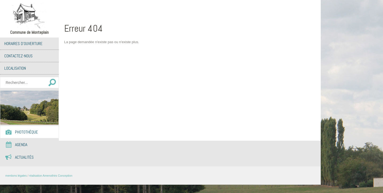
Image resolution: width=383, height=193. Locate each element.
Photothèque (26, 132)
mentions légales (16, 175)
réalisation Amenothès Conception (50, 175)
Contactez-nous (18, 56)
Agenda (21, 144)
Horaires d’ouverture (23, 43)
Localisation (15, 68)
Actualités (24, 157)
